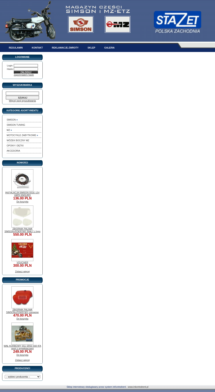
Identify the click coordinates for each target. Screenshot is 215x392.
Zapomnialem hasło (24, 75)
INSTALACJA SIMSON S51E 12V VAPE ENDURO (22, 193)
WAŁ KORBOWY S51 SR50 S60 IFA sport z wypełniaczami (22, 347)
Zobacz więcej (22, 271)
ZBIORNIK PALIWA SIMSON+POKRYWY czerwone (22, 311)
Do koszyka (22, 201)
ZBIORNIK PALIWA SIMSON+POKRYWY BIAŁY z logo (23, 230)
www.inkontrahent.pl (138, 387)
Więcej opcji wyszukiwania (22, 100)
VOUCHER (22, 262)
